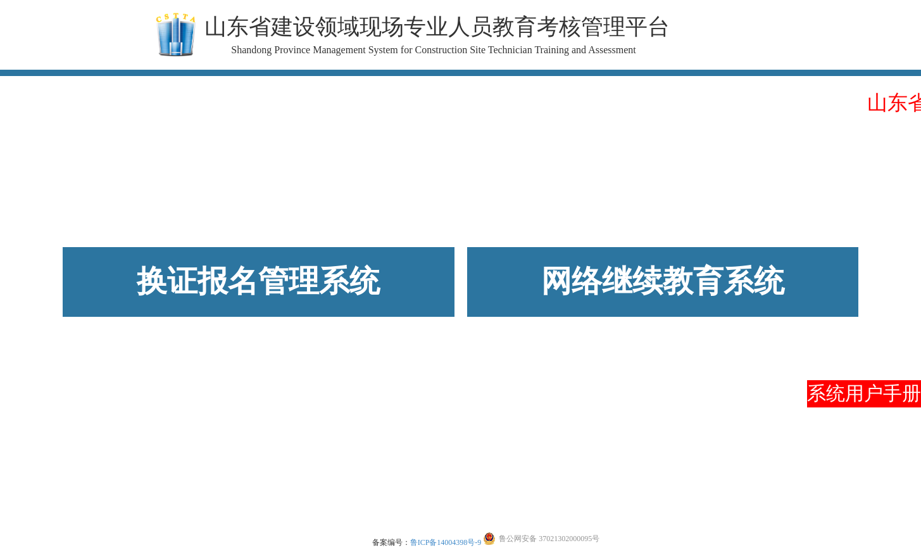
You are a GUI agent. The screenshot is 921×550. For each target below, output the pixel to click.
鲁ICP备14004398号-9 (446, 542)
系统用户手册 (864, 393)
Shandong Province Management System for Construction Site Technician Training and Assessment (433, 49)
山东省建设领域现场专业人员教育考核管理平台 (437, 27)
